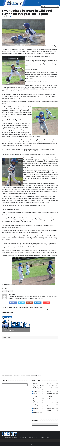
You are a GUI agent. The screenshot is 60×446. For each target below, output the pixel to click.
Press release (50, 400)
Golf (34, 410)
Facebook (13, 302)
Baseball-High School (38, 387)
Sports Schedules (51, 408)
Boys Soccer (36, 400)
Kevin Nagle (54, 46)
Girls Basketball (50, 385)
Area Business (8, 317)
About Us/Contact (10, 437)
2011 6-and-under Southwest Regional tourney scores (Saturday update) (22, 307)
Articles (23, 437)
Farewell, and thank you (10, 330)
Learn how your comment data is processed (30, 375)
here (25, 101)
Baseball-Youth (15, 16)
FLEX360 (37, 444)
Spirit (48, 405)
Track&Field (49, 396)
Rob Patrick (12, 294)
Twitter (21, 302)
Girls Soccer (49, 398)
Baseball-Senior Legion (52, 393)
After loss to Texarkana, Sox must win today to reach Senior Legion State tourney (35, 309)
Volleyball (49, 391)
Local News (35, 396)
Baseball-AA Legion (37, 412)
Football (49, 383)
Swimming (35, 408)
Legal (49, 437)
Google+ (29, 302)
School (34, 398)
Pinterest (46, 302)
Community (49, 387)
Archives (35, 383)
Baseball (49, 410)
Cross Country (50, 402)
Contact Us (33, 437)
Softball (35, 393)
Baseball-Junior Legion (38, 405)
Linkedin (38, 302)
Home (42, 437)
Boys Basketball (37, 385)
